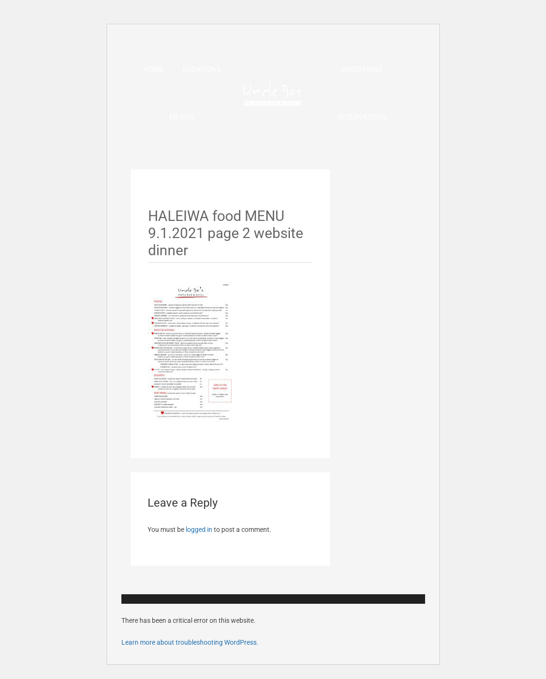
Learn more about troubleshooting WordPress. (189, 642)
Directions (362, 69)
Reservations (362, 117)
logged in (199, 529)
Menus (181, 117)
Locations (202, 69)
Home (153, 69)
